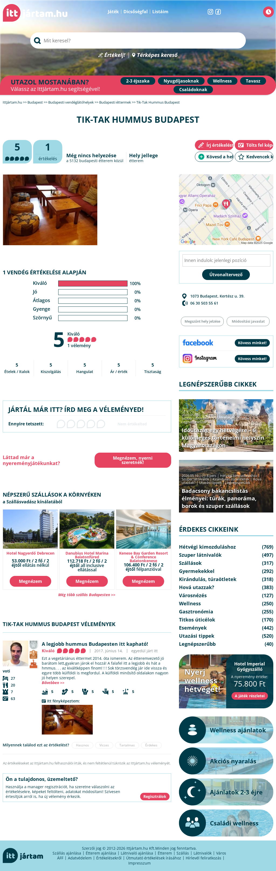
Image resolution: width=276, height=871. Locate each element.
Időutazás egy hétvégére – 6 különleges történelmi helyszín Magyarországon (223, 437)
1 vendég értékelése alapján (44, 272)
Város (221, 853)
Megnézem (30, 581)
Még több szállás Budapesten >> (86, 594)
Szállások (190, 563)
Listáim (160, 12)
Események (193, 627)
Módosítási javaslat (248, 321)
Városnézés (193, 595)
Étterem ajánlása (101, 853)
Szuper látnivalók (195, 418)
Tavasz (253, 81)
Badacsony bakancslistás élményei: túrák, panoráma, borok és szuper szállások (219, 498)
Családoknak (193, 90)
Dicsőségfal (135, 12)
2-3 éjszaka (138, 81)
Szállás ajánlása (67, 853)
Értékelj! (114, 55)
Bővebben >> (53, 682)
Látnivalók (203, 853)
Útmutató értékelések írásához (153, 857)
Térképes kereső (157, 55)
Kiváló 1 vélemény (81, 340)
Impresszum (139, 863)
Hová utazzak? (196, 587)
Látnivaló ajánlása (137, 853)
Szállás (183, 853)
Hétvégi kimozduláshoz (238, 414)
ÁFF (60, 857)
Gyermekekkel (197, 571)
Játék (113, 12)
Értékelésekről (109, 857)
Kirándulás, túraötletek (231, 418)
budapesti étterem (96, 160)
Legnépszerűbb (194, 421)
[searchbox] (138, 40)
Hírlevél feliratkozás (203, 857)
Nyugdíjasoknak (181, 81)
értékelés (47, 151)
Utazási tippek (210, 482)
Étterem (165, 853)
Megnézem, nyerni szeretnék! (133, 460)
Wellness (222, 81)
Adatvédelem (80, 857)
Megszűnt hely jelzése (202, 321)
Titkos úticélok (197, 619)
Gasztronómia (196, 611)
